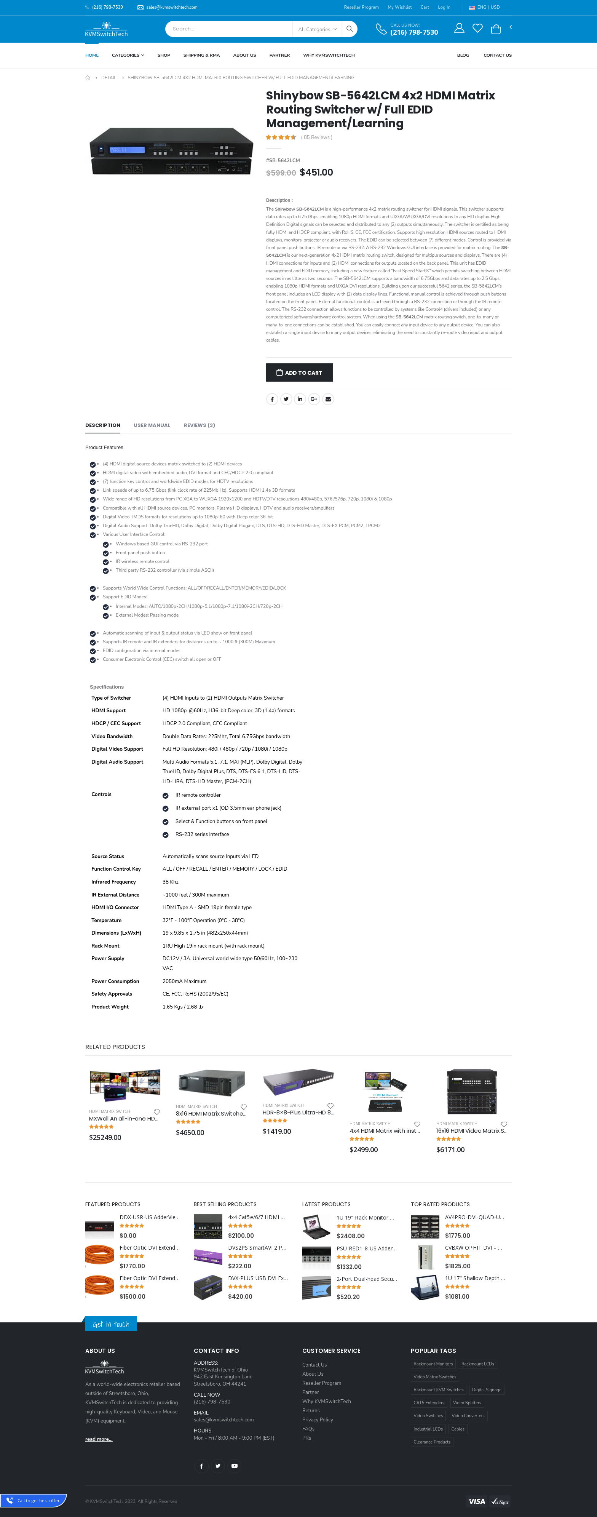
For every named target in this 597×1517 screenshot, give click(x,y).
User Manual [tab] (152, 425)
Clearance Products (432, 1442)
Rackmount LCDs (477, 1364)
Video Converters (468, 1416)
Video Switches (428, 1416)
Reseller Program (361, 7)
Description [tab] (102, 425)
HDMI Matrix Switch (109, 1111)
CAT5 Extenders (429, 1403)
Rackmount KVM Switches (439, 1390)
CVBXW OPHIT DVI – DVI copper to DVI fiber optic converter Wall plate (475, 1247)
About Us (244, 55)
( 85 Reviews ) (317, 137)
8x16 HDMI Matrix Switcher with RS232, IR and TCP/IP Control (211, 1113)
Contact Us (498, 55)
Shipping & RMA (202, 55)
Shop (164, 55)
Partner (280, 55)
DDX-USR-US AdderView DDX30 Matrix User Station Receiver (150, 1217)
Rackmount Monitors (433, 1364)
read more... (99, 1439)
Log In (444, 7)
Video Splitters (467, 1403)
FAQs (308, 1429)
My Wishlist (400, 7)
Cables (458, 1429)
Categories (125, 55)
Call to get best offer (39, 1500)
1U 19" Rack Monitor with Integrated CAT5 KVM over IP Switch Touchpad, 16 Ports (367, 1217)
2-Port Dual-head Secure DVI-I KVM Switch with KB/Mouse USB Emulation (367, 1279)
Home (92, 55)
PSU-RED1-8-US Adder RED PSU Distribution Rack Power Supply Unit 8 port (367, 1248)
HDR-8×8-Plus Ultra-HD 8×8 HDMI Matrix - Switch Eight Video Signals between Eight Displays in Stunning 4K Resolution (298, 1112)
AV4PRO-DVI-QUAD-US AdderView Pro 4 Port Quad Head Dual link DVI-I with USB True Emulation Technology (475, 1217)
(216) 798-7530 (414, 32)
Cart (425, 7)
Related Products (115, 1046)
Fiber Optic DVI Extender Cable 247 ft (150, 1278)
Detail (109, 78)
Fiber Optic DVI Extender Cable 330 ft (150, 1247)
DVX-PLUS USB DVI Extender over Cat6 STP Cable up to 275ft (258, 1278)
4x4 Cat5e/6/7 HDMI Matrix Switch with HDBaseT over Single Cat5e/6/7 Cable (258, 1217)
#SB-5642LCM (283, 160)
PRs (306, 1438)
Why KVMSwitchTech (326, 1401)
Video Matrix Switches (435, 1377)
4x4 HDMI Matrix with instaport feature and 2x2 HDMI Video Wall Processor (385, 1131)
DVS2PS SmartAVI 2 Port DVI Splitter (258, 1247)
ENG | (479, 7)
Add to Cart (303, 373)
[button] (496, 29)
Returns (311, 1410)
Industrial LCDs (428, 1429)
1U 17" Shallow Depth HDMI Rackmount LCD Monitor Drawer (475, 1278)
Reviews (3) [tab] (199, 425)
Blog (463, 55)
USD (495, 7)
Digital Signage (486, 1390)
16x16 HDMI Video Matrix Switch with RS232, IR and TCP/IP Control (472, 1131)
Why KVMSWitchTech (328, 55)
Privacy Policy (317, 1419)
